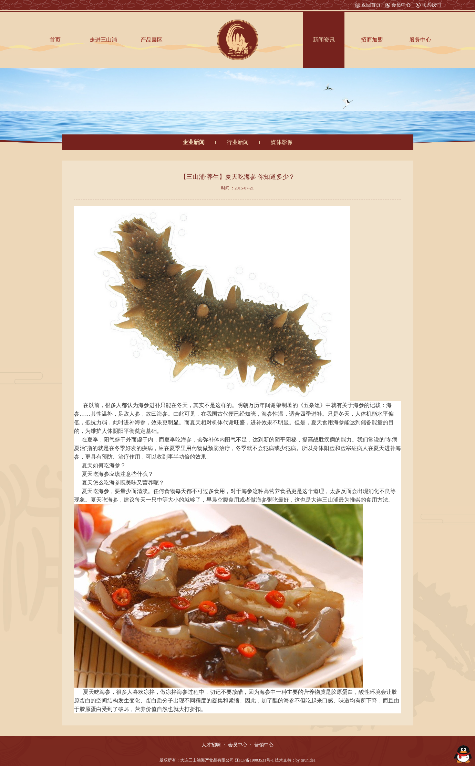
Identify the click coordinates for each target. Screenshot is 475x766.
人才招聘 (211, 744)
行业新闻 (238, 142)
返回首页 (368, 5)
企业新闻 (194, 142)
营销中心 (263, 744)
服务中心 (420, 40)
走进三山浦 (103, 40)
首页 (55, 40)
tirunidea (308, 760)
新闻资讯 (324, 40)
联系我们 (428, 5)
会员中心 (398, 5)
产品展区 (152, 40)
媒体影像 (282, 142)
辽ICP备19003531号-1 (254, 760)
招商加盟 (372, 40)
